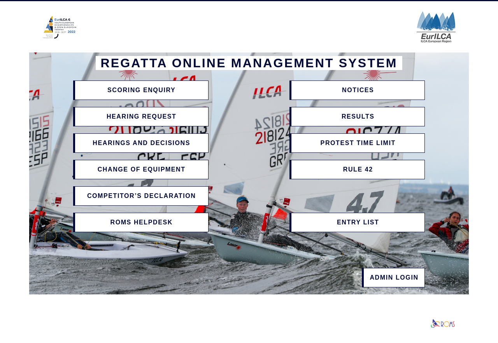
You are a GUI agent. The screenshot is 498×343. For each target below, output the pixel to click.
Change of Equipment (142, 169)
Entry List (358, 222)
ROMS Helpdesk (141, 222)
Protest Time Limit (358, 143)
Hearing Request (142, 116)
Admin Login (394, 277)
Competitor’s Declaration (141, 195)
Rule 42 (358, 169)
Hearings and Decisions (141, 143)
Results (358, 116)
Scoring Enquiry (141, 90)
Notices (358, 90)
